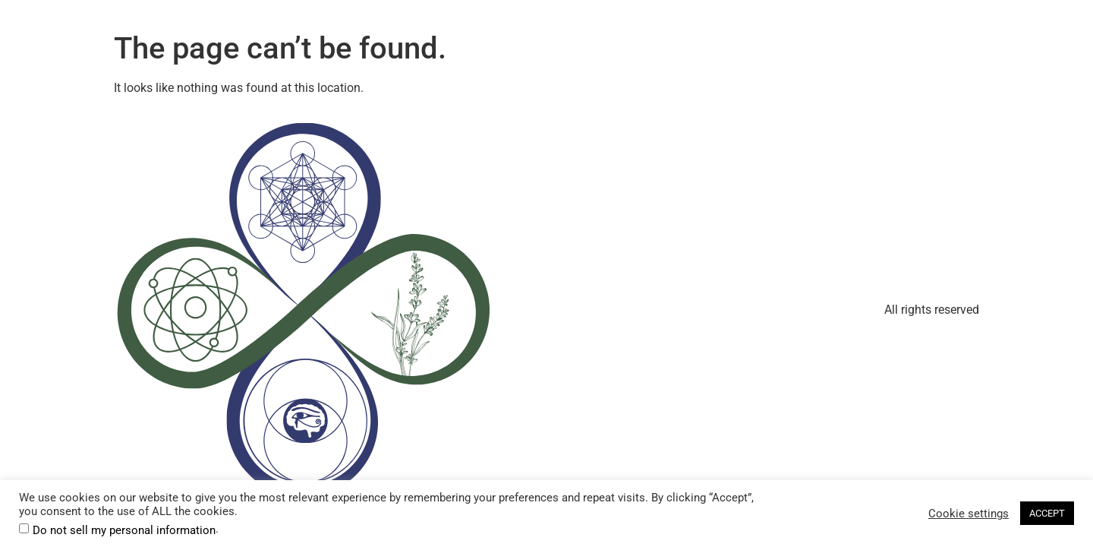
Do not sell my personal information (124, 530)
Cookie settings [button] (968, 513)
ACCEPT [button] (1047, 513)
